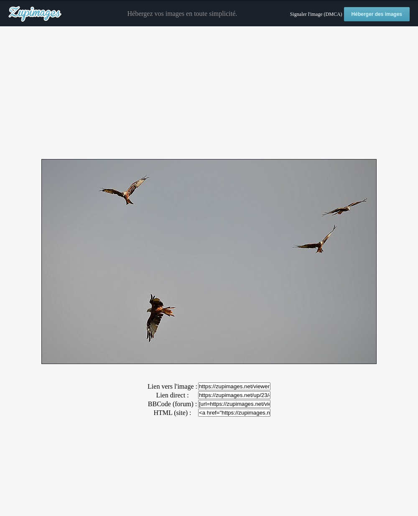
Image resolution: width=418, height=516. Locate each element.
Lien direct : (172, 395)
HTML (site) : (172, 412)
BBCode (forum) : (172, 403)
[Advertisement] (209, 93)
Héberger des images (377, 14)
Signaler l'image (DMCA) (316, 14)
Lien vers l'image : (172, 386)
